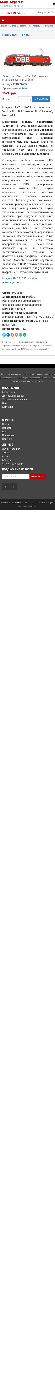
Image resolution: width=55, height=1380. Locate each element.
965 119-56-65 (14, 6)
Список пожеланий (12, 463)
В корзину (41, 99)
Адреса (6, 456)
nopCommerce (17, 503)
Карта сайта (8, 392)
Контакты (7, 406)
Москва (3, 6)
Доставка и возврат (13, 395)
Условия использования (15, 399)
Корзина (6, 460)
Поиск (5, 424)
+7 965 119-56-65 (12, 13)
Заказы (6, 452)
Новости (6, 427)
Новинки (7, 439)
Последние (8, 435)
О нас (5, 403)
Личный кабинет (11, 449)
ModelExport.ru (12, 2)
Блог (4, 431)
